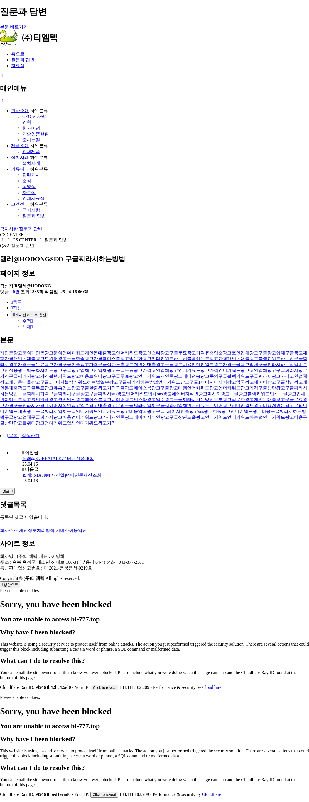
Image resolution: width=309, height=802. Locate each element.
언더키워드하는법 (169, 358)
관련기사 (31, 175)
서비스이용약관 (71, 530)
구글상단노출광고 (116, 364)
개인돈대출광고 (100, 352)
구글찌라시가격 (33, 393)
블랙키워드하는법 (276, 358)
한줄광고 (189, 411)
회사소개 (20, 110)
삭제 (27, 326)
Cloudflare (211, 687)
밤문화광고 (140, 358)
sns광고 (118, 393)
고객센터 (20, 204)
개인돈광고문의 (15, 352)
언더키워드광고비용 (252, 405)
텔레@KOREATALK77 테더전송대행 (58, 458)
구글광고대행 (173, 388)
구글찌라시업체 (140, 405)
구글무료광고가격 (187, 352)
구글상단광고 (289, 382)
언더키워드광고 (131, 352)
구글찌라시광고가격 (29, 376)
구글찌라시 (60, 393)
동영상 (29, 186)
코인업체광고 (245, 352)
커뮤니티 (20, 169)
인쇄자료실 (33, 198)
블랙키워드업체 (263, 393)
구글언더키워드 (82, 411)
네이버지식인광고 (189, 393)
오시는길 (31, 139)
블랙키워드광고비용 (69, 376)
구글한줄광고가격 (84, 358)
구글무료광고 (124, 376)
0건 (14, 291)
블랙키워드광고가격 (207, 358)
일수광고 (109, 382)
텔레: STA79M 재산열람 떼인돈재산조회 (61, 475)
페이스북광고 (115, 358)
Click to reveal (104, 687)
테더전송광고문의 (200, 376)
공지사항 (31, 210)
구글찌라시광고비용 (51, 417)
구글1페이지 (52, 382)
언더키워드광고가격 (212, 364)
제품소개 (20, 145)
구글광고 (125, 388)
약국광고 (245, 382)
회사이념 (31, 128)
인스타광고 (158, 352)
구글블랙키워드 (233, 376)
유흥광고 (223, 399)
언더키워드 (73, 352)
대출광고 (27, 411)
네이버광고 (265, 382)
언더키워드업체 (141, 393)
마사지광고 (225, 382)
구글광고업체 (271, 352)
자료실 (17, 65)
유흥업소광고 (218, 352)
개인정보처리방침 (37, 530)
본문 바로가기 (14, 27)
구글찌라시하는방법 (278, 364)
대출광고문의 (111, 405)
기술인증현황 (35, 134)
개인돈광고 (171, 376)
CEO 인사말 (34, 116)
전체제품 (31, 151)
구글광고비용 (178, 364)
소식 (26, 180)
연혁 (26, 122)
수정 (27, 321)
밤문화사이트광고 (44, 370)
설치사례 (20, 157)
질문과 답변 (23, 59)
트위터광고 (56, 358)
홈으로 (17, 54)
